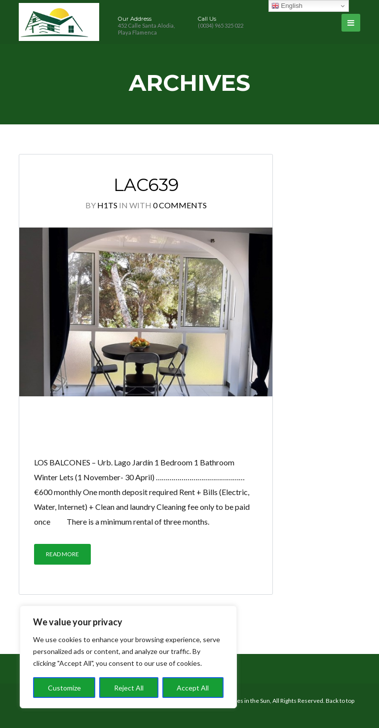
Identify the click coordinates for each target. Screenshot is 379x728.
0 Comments (180, 205)
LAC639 (146, 184)
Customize (64, 688)
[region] (128, 657)
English (287, 6)
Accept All (193, 688)
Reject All (129, 688)
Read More (62, 554)
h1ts (107, 205)
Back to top (340, 700)
